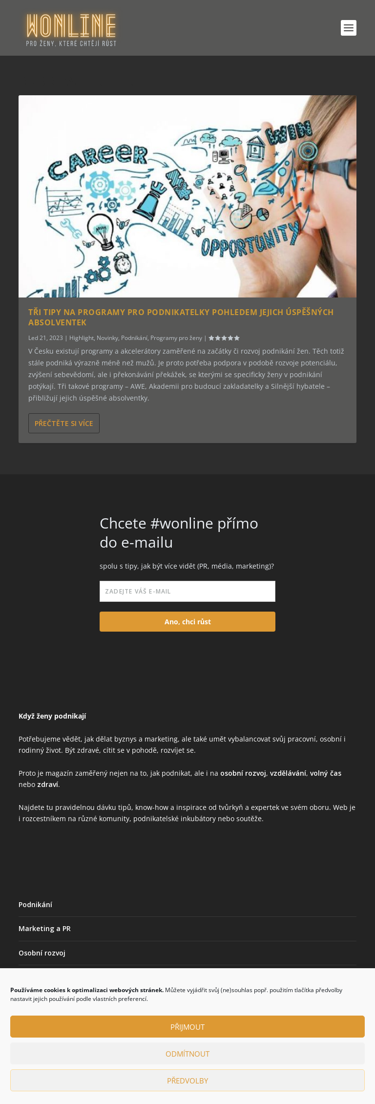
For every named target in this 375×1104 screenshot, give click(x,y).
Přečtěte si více (64, 423)
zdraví (47, 784)
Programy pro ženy (176, 338)
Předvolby (187, 1080)
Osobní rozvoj (42, 952)
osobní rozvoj (243, 773)
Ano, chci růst (188, 621)
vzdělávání (288, 773)
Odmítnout (187, 1054)
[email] (187, 591)
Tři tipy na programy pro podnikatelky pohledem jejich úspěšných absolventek (181, 317)
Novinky (107, 338)
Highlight (81, 338)
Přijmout (187, 1027)
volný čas (325, 773)
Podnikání (134, 338)
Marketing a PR (45, 928)
